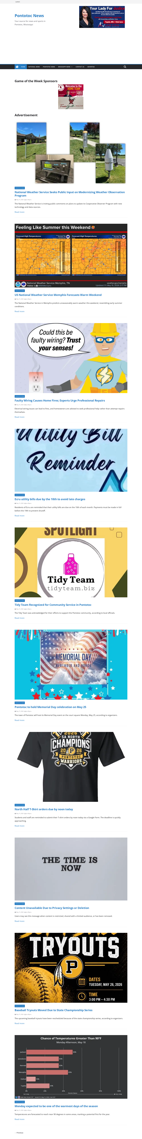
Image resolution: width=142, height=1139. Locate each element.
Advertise (91, 67)
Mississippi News (64, 67)
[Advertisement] (71, 49)
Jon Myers (28, 200)
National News (34, 67)
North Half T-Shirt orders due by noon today (44, 809)
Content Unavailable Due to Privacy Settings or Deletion (52, 908)
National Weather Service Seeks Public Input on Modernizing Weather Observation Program (70, 193)
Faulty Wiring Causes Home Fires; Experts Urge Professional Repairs (60, 400)
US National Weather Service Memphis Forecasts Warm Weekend (58, 295)
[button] (71, 66)
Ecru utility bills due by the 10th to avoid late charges (50, 499)
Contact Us (80, 67)
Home (23, 67)
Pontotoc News (29, 15)
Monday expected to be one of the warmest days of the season (56, 1106)
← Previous (19, 1133)
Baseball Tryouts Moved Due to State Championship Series (53, 1010)
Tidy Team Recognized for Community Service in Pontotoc (53, 605)
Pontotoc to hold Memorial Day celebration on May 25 (50, 707)
